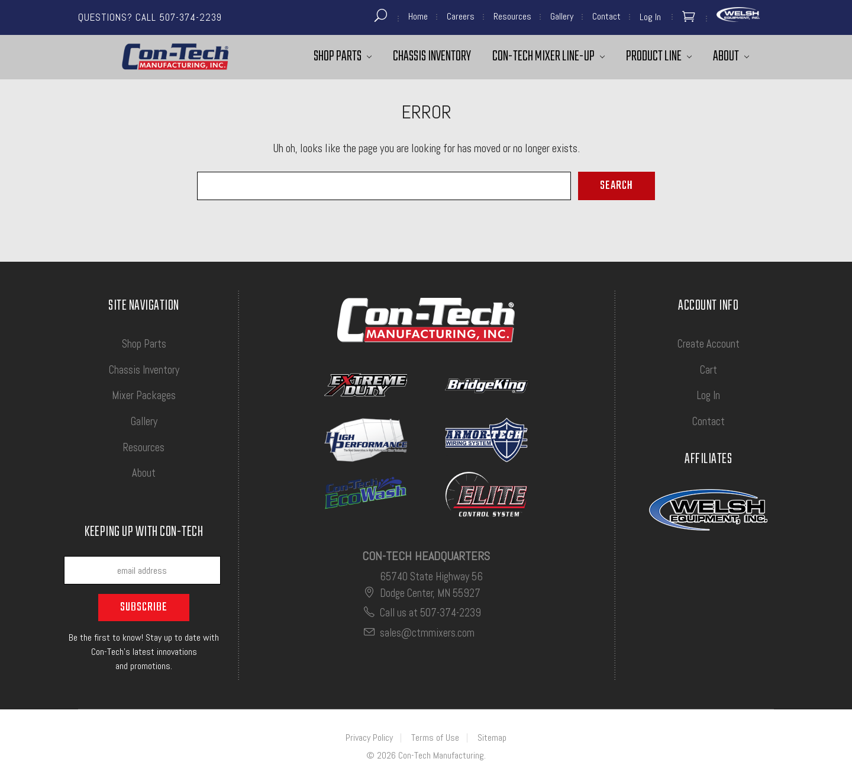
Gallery (561, 16)
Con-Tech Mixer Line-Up (548, 57)
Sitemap (491, 737)
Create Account (708, 344)
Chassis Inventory (432, 57)
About (731, 57)
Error (426, 112)
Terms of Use (435, 737)
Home (418, 16)
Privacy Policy (369, 737)
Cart (708, 370)
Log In (708, 395)
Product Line (659, 57)
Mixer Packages (144, 395)
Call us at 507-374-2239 (421, 612)
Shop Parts (343, 57)
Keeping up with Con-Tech (144, 533)
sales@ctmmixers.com (418, 633)
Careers (461, 16)
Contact (606, 16)
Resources (512, 16)
